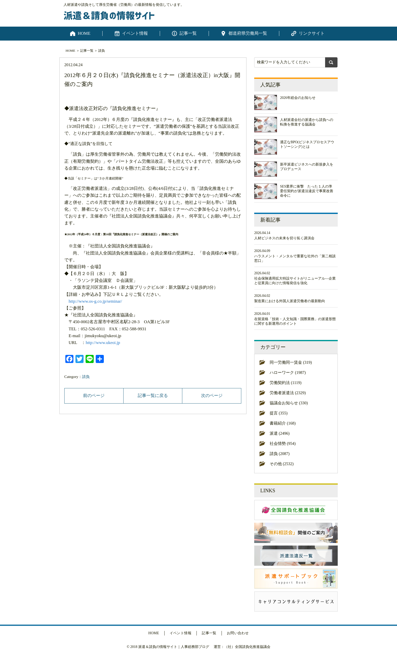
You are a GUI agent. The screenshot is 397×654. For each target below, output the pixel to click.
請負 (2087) (280, 453)
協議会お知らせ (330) (289, 403)
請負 (101, 50)
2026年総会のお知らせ (297, 98)
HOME (84, 33)
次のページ (212, 395)
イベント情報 (135, 33)
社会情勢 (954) (283, 443)
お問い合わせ (238, 633)
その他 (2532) (282, 464)
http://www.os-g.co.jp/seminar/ (95, 301)
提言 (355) (279, 413)
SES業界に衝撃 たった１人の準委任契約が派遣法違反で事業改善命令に (306, 191)
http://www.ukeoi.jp (103, 342)
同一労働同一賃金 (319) (291, 362)
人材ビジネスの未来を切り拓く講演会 (284, 238)
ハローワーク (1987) (288, 372)
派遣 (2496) (280, 433)
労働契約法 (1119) (285, 382)
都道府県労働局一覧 (247, 33)
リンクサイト (312, 33)
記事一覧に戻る (153, 395)
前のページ (94, 395)
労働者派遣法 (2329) (288, 393)
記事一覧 (188, 33)
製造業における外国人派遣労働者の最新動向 (289, 301)
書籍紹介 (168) (283, 423)
